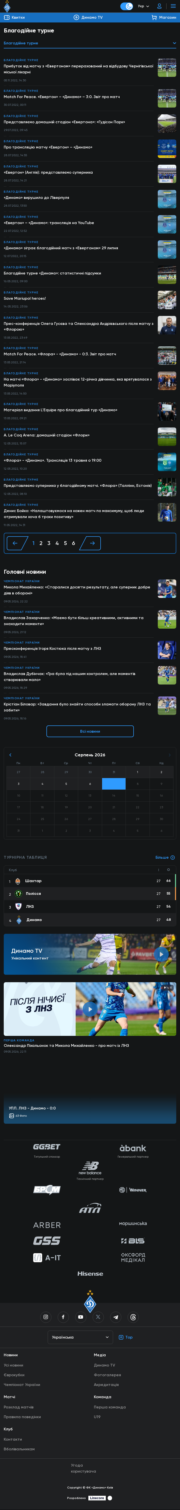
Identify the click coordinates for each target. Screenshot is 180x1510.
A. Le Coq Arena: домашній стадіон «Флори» (47, 435)
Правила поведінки (22, 1417)
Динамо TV (104, 1366)
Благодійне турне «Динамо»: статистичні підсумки (53, 273)
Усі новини (13, 1366)
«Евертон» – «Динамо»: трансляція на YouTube (49, 222)
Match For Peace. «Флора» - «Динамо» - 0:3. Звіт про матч (60, 354)
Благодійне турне (21, 60)
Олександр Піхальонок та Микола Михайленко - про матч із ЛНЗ (66, 1046)
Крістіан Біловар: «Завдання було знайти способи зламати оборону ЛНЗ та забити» (78, 707)
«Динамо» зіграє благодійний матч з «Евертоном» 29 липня (61, 248)
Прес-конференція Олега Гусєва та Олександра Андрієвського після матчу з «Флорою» (79, 326)
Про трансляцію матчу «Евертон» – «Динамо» (48, 147)
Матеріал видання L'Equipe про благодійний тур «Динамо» (61, 410)
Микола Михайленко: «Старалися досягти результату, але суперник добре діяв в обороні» (77, 590)
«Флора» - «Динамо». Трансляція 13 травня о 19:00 (53, 460)
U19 (97, 1417)
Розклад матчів (18, 1407)
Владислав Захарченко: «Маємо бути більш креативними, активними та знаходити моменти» (74, 621)
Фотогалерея (107, 1375)
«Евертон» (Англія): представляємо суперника (49, 172)
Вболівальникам (19, 1449)
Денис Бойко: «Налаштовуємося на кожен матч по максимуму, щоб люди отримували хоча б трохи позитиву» (74, 514)
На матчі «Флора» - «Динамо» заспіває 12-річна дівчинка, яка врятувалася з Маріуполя (78, 382)
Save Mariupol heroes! (25, 298)
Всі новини (90, 732)
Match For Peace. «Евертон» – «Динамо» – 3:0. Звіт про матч (62, 96)
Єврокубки (14, 1375)
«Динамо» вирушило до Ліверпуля (37, 197)
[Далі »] (90, 543)
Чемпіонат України (22, 581)
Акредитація (106, 1385)
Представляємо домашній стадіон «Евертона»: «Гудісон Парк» (65, 122)
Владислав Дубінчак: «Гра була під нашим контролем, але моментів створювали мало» (70, 677)
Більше (165, 858)
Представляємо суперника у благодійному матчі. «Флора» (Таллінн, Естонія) (78, 485)
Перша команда (19, 1041)
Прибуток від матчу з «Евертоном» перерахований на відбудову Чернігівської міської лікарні (79, 69)
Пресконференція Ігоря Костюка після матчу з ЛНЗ (53, 649)
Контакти (13, 1440)
